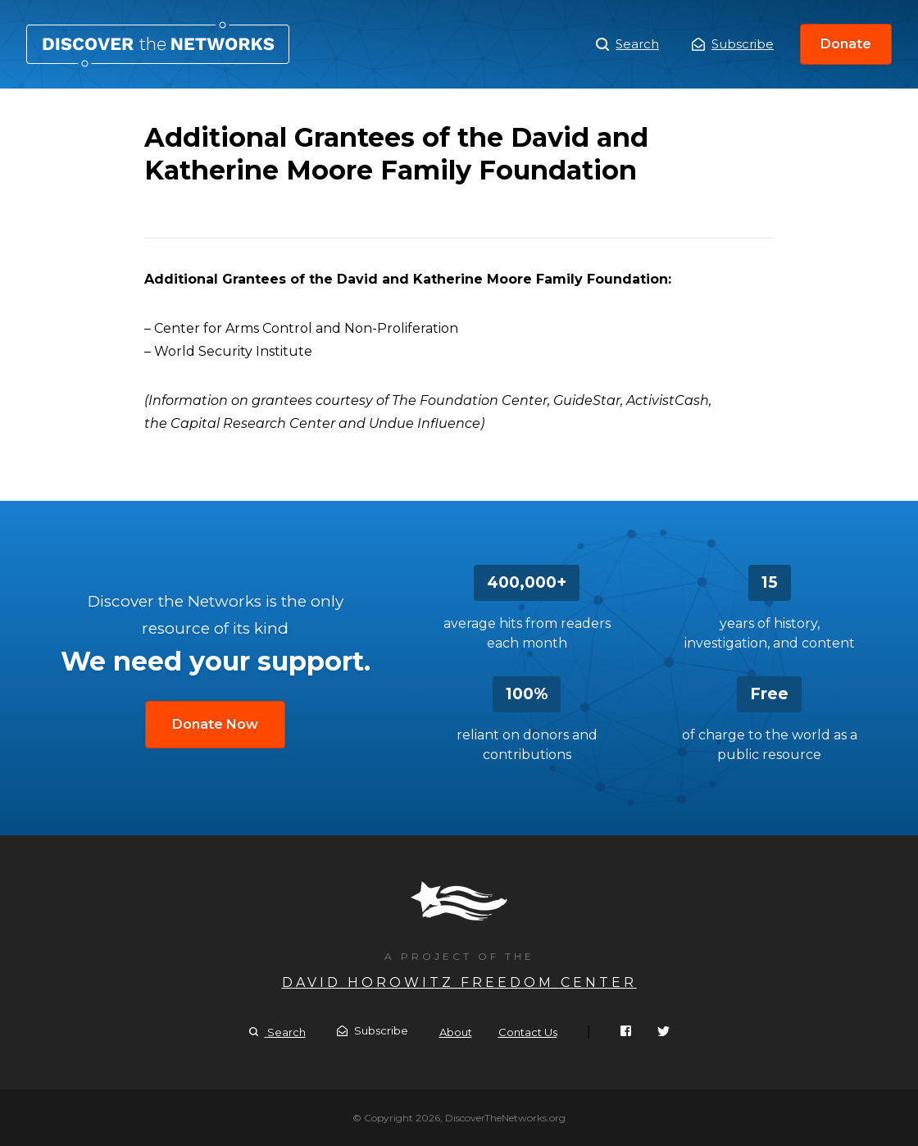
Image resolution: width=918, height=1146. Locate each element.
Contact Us (527, 1032)
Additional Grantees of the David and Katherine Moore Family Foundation (157, 44)
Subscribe (733, 44)
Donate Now (215, 724)
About (455, 1032)
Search (627, 44)
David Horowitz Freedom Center (459, 982)
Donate (845, 44)
